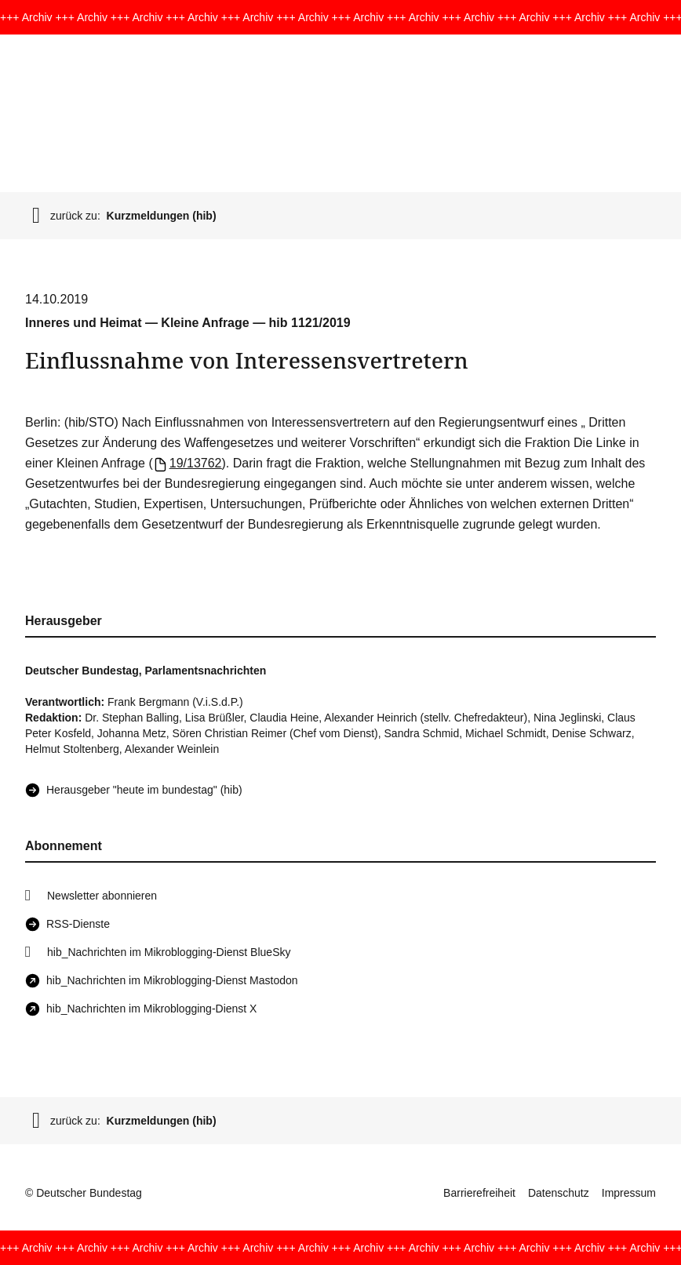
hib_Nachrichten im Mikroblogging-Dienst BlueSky (168, 952)
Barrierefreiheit (479, 1193)
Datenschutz (558, 1193)
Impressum (629, 1193)
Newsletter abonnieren (102, 895)
